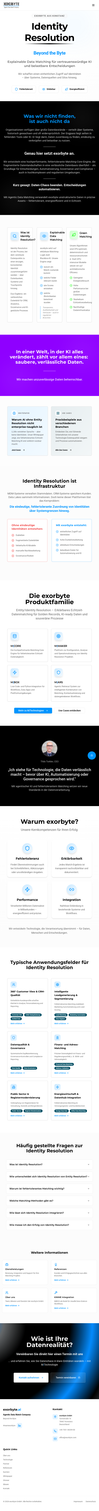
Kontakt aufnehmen (31, 1377)
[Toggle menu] (93, 5)
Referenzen (7, 1468)
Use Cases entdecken (69, 710)
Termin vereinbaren (68, 1377)
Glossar (6, 1480)
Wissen (6, 1484)
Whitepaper (7, 1476)
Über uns (6, 1455)
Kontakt (6, 1488)
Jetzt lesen (18, 450)
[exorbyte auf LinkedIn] (19, 1425)
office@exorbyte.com (68, 1437)
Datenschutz (91, 1501)
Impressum (78, 1501)
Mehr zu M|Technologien (33, 710)
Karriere (6, 1472)
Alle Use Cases (63, 450)
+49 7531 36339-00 (68, 1430)
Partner (6, 1464)
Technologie (8, 1460)
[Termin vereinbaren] (92, 755)
